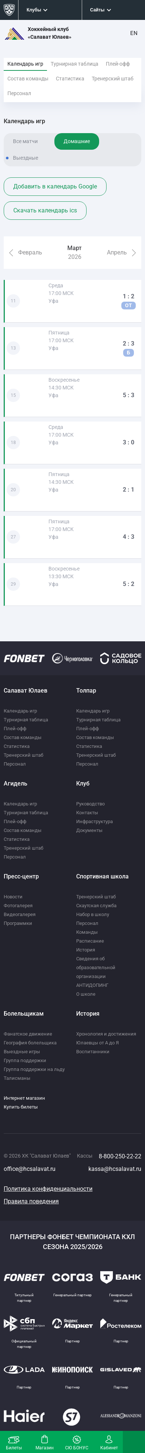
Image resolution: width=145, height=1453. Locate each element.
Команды (87, 932)
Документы (89, 830)
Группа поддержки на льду (34, 1069)
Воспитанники (92, 1051)
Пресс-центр (21, 876)
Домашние (77, 141)
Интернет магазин (24, 1098)
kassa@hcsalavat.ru (114, 1168)
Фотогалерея (18, 905)
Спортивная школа (102, 876)
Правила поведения (31, 1201)
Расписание (90, 941)
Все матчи (25, 141)
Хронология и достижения (106, 1034)
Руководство (90, 804)
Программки (18, 923)
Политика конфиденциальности (48, 1188)
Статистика (70, 79)
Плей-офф (118, 64)
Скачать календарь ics (45, 210)
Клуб (83, 783)
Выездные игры (22, 1051)
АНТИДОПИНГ (92, 985)
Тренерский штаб (113, 79)
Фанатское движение (28, 1034)
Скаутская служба (96, 905)
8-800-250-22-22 (120, 1156)
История (85, 950)
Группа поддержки (25, 1060)
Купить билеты (21, 1107)
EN (134, 33)
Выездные (25, 158)
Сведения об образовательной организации (95, 967)
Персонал (19, 93)
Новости (13, 896)
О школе (85, 994)
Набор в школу (92, 914)
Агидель (15, 783)
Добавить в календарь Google (55, 186)
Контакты (87, 812)
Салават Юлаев (25, 690)
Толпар (86, 690)
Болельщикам (24, 1013)
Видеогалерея (20, 914)
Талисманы (17, 1078)
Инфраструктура (94, 821)
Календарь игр (25, 64)
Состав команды (27, 79)
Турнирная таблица (74, 64)
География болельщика (30, 1042)
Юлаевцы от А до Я (97, 1042)
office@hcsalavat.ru (29, 1168)
